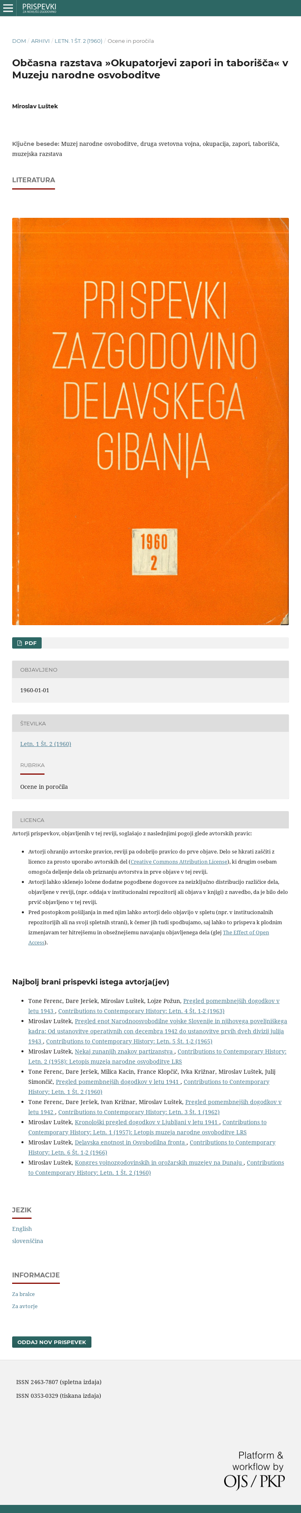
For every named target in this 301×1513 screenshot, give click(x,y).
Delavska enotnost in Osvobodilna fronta (131, 1142)
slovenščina (27, 1241)
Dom (19, 41)
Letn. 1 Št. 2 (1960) (78, 41)
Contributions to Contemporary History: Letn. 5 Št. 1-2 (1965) (129, 1041)
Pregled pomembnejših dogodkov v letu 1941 (118, 1081)
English (22, 1229)
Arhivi (40, 41)
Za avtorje (25, 1306)
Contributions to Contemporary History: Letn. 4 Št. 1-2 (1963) (141, 1011)
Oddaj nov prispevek (51, 1342)
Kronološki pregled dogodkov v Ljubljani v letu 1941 (147, 1122)
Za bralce (23, 1294)
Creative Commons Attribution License (179, 861)
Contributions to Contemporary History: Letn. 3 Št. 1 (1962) (139, 1112)
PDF (29, 643)
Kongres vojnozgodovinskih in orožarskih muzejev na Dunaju (159, 1162)
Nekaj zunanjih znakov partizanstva (124, 1051)
